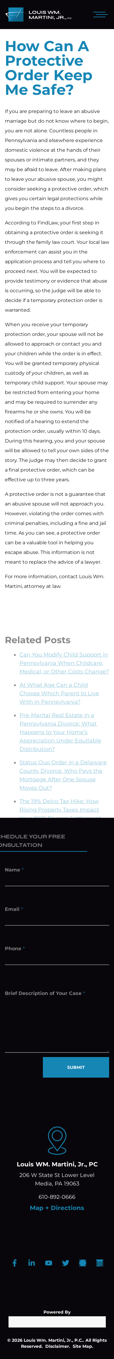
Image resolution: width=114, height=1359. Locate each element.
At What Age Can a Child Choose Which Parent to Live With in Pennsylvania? (59, 703)
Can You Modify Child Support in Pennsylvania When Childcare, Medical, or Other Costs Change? (64, 672)
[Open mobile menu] (99, 14)
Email (14, 910)
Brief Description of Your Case (45, 996)
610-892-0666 (57, 1197)
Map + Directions (57, 1207)
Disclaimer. (57, 1346)
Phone (15, 950)
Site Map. (83, 1346)
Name (14, 871)
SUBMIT (76, 1067)
